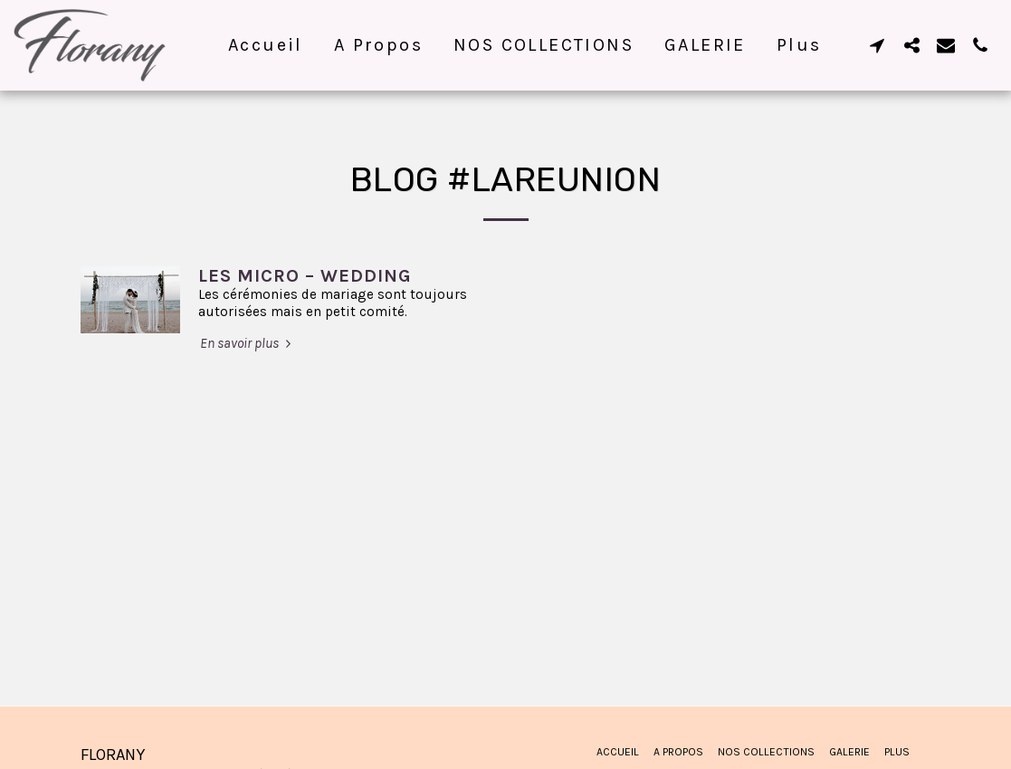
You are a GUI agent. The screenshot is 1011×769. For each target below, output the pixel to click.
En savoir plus (247, 343)
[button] (877, 44)
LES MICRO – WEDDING (305, 275)
